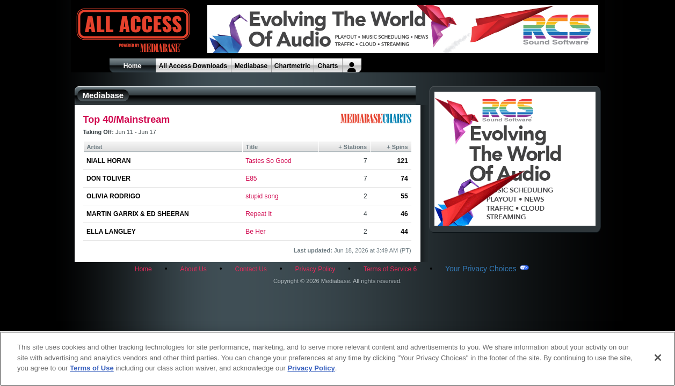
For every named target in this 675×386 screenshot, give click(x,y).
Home (132, 66)
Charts (327, 66)
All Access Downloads (193, 66)
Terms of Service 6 (390, 269)
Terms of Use (91, 368)
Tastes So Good (268, 161)
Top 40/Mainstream (126, 119)
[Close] (658, 357)
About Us (193, 269)
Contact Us (250, 269)
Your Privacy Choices (481, 268)
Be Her (255, 231)
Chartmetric (292, 66)
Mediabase (251, 66)
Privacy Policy (315, 269)
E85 (251, 178)
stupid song (261, 196)
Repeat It (258, 214)
